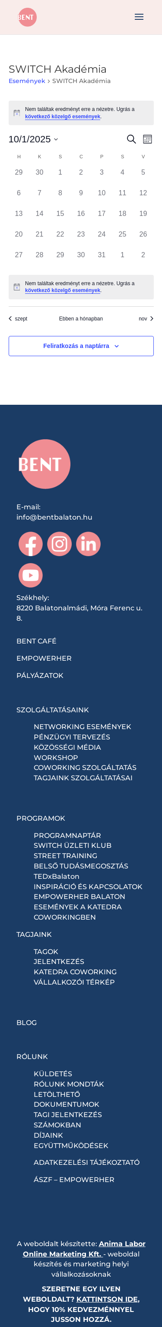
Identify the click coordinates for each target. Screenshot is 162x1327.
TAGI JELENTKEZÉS (68, 1115)
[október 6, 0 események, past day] (19, 198)
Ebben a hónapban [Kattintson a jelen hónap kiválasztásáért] (81, 319)
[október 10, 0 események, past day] (102, 198)
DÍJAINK (48, 1135)
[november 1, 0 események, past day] (122, 260)
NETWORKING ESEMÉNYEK (82, 727)
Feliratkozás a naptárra (76, 345)
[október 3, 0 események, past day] (102, 177)
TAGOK (46, 952)
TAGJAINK (34, 934)
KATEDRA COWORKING (75, 972)
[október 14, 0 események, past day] (39, 219)
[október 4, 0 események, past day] (122, 177)
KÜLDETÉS (53, 1074)
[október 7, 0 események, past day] (39, 198)
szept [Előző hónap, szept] (18, 319)
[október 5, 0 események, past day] (143, 177)
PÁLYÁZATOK (40, 675)
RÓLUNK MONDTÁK (69, 1084)
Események (27, 81)
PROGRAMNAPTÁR (67, 835)
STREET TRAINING (65, 856)
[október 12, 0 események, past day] (143, 198)
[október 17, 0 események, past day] (102, 219)
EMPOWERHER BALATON (79, 897)
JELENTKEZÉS (59, 962)
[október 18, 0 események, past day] (122, 219)
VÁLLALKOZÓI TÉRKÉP (74, 982)
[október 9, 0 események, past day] (81, 198)
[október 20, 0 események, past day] (19, 239)
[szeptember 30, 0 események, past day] (39, 177)
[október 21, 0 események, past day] (39, 239)
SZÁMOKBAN (57, 1125)
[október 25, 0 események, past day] (122, 239)
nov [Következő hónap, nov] (146, 319)
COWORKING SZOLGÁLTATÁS (85, 768)
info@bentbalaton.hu (54, 517)
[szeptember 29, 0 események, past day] (19, 177)
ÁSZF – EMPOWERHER (74, 1180)
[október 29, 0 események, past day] (60, 260)
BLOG (26, 1023)
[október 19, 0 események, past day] (143, 219)
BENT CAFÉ (36, 641)
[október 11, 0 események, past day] (122, 198)
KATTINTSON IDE (107, 1299)
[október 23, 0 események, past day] (81, 239)
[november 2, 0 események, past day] (143, 260)
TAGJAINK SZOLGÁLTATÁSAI (83, 778)
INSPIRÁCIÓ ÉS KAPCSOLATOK (88, 887)
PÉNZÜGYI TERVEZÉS (72, 737)
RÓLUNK (32, 1057)
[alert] (81, 113)
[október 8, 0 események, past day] (60, 198)
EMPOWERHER (44, 658)
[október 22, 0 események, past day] (60, 239)
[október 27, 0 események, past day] (19, 260)
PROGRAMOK (40, 818)
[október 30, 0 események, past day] (81, 260)
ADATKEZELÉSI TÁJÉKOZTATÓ (87, 1162)
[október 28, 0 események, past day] (39, 260)
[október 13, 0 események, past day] (19, 219)
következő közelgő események (62, 117)
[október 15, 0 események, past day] (60, 219)
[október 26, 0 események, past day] (143, 239)
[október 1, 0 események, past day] (60, 177)
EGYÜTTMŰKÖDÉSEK (71, 1146)
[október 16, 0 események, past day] (81, 219)
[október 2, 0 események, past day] (81, 177)
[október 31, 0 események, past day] (102, 260)
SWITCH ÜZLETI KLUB (72, 845)
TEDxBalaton (56, 876)
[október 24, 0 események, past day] (102, 239)
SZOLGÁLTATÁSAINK (52, 710)
